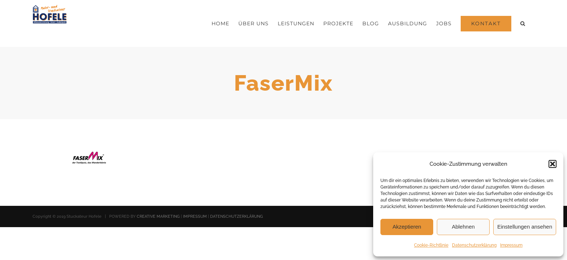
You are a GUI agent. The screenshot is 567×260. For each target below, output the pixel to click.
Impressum (511, 245)
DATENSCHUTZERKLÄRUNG (236, 216)
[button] (552, 164)
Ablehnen (463, 227)
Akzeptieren (406, 227)
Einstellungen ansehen (524, 227)
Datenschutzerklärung (474, 245)
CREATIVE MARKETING (158, 216)
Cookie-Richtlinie (431, 245)
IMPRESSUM (195, 216)
